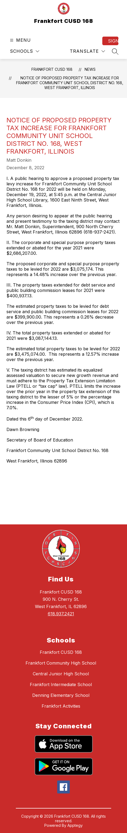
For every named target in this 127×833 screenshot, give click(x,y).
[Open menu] (20, 40)
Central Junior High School (61, 673)
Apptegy (75, 825)
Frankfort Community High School (61, 663)
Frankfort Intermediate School (61, 684)
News (90, 69)
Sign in (113, 41)
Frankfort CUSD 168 (51, 69)
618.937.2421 (61, 613)
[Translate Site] (87, 51)
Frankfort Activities (61, 706)
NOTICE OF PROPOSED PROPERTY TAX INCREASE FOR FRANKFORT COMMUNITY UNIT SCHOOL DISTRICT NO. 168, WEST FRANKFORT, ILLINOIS (69, 83)
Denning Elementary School (60, 695)
